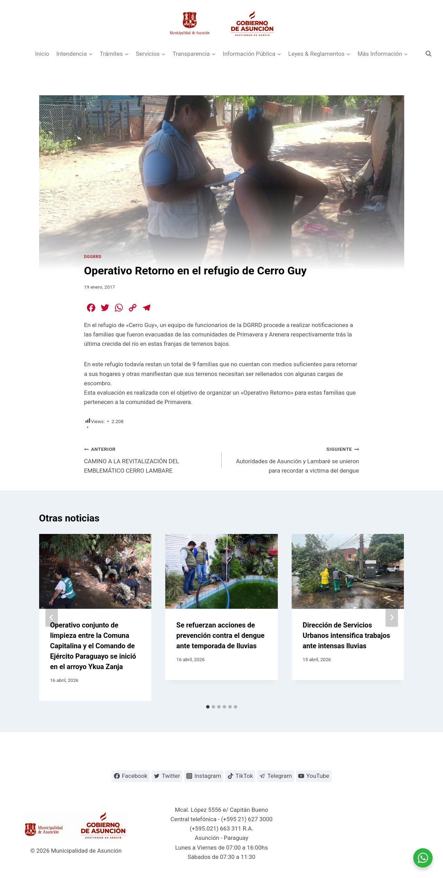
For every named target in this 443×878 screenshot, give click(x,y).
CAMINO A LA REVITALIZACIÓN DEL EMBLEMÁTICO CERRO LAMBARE (150, 459)
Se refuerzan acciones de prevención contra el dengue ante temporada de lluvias (220, 635)
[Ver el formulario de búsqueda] (428, 53)
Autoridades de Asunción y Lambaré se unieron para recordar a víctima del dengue (293, 459)
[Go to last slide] (51, 617)
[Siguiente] (392, 617)
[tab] (208, 707)
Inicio (42, 53)
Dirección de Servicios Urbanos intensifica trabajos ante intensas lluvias (346, 635)
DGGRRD (92, 256)
